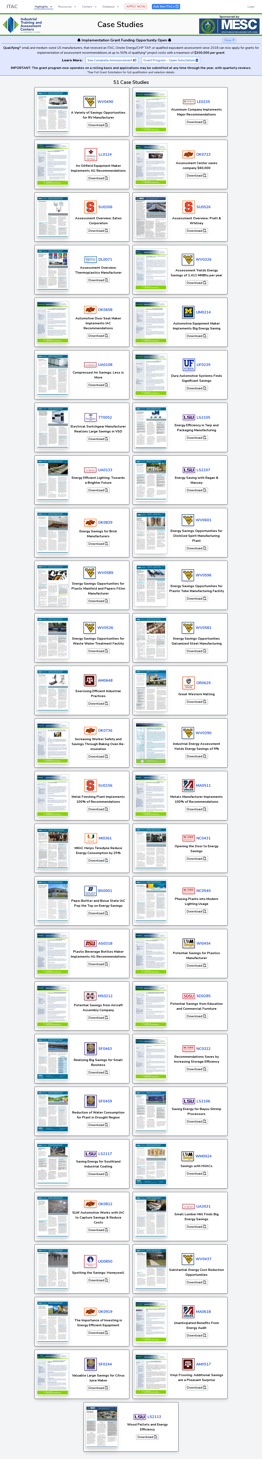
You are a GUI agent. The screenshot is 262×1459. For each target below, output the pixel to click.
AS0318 (105, 943)
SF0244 (105, 1364)
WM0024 (203, 1156)
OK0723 (203, 154)
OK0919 (105, 1311)
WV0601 (203, 520)
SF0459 (105, 1101)
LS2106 (203, 1101)
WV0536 (105, 627)
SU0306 (105, 207)
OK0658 (105, 309)
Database (111, 7)
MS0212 (105, 996)
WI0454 (203, 943)
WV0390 (203, 733)
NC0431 (203, 838)
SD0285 (203, 996)
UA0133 (105, 470)
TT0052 (105, 417)
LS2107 (203, 470)
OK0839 (105, 522)
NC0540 (203, 890)
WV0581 (203, 627)
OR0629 (203, 682)
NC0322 (203, 1048)
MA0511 (203, 785)
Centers (89, 7)
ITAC (12, 6)
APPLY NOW (136, 6)
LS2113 (154, 1416)
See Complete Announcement (111, 60)
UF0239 (203, 364)
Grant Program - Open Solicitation (170, 60)
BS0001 (105, 890)
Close (229, 40)
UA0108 (105, 364)
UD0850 (105, 1261)
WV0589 (105, 572)
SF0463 (105, 1048)
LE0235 (203, 101)
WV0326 (203, 259)
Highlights (44, 7)
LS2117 (105, 1153)
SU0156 (105, 785)
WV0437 (203, 1259)
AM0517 (203, 1364)
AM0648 (105, 680)
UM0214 (203, 312)
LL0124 (105, 154)
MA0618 (203, 1311)
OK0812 (105, 1204)
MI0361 (105, 838)
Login (251, 7)
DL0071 (105, 259)
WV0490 (105, 101)
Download (98, 125)
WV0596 (203, 575)
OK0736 (105, 730)
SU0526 (203, 207)
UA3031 (203, 1206)
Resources (67, 7)
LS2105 (203, 417)
